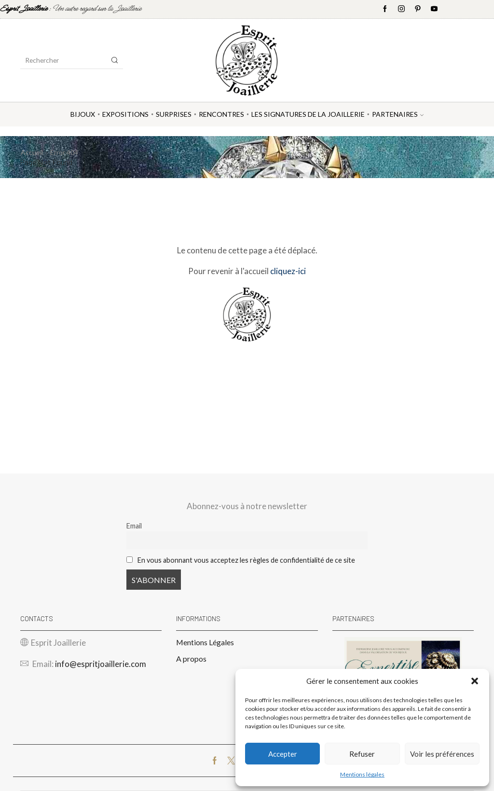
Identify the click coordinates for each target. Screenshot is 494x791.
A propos (191, 658)
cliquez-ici (288, 271)
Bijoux (82, 114)
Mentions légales (362, 774)
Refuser (362, 753)
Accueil (32, 152)
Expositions (125, 114)
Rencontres (221, 114)
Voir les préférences (442, 753)
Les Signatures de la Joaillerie (308, 114)
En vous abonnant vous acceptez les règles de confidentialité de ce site (246, 560)
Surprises (174, 114)
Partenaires (398, 114)
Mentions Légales (205, 642)
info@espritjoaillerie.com (100, 664)
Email (134, 526)
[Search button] (115, 60)
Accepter (282, 753)
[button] (475, 681)
